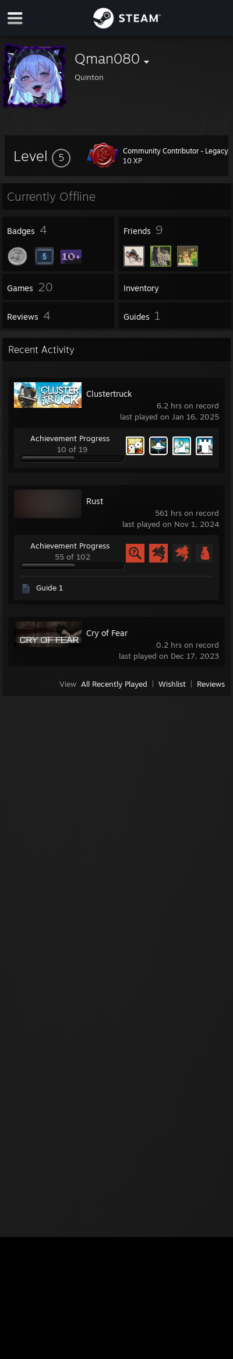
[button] (41, 155)
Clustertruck (109, 394)
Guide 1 (49, 587)
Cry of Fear (107, 633)
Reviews (211, 684)
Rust (94, 501)
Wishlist (172, 684)
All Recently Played (114, 684)
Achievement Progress (70, 438)
